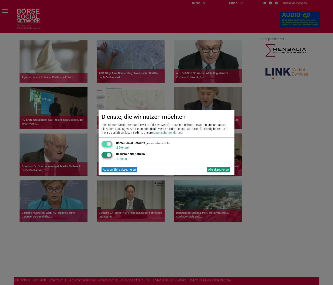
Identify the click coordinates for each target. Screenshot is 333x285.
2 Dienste (121, 147)
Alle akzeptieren (218, 169)
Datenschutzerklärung (168, 132)
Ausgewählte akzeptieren (119, 169)
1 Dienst (120, 158)
